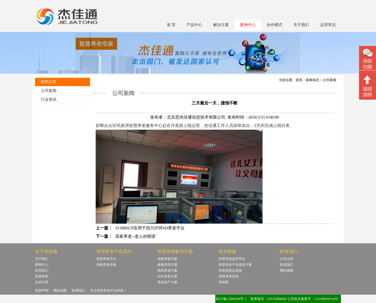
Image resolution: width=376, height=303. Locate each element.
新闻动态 (312, 80)
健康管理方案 (167, 265)
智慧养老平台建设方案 (235, 265)
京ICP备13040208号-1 (231, 299)
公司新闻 (48, 91)
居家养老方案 (167, 259)
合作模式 (274, 25)
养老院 (224, 282)
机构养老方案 (167, 270)
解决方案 (221, 25)
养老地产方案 (167, 282)
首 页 (171, 25)
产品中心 (194, 25)
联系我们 (41, 270)
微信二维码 (367, 59)
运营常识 (328, 25)
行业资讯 (48, 99)
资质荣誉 (41, 276)
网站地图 (286, 270)
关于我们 (301, 25)
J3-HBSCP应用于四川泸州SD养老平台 (150, 228)
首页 (299, 80)
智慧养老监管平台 (232, 259)
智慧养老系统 (229, 276)
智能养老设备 (106, 265)
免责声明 (41, 290)
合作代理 (41, 282)
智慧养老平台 (106, 259)
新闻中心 (41, 265)
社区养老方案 (167, 276)
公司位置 (286, 259)
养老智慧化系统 (230, 270)
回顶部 (367, 86)
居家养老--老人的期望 (135, 236)
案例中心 (248, 25)
